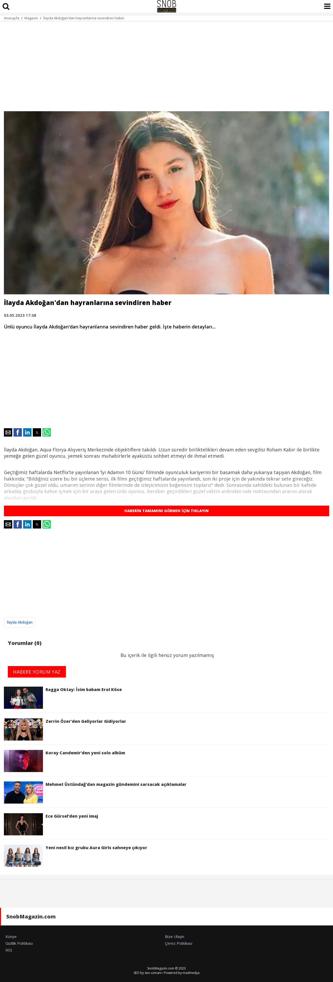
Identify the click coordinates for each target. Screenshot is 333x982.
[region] (166, 63)
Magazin (31, 18)
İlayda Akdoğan (20, 622)
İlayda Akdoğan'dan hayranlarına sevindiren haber (83, 18)
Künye (11, 936)
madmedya (191, 973)
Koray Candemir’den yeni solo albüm (64, 761)
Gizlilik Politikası (19, 943)
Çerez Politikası (178, 943)
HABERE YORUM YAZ (37, 672)
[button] (8, 432)
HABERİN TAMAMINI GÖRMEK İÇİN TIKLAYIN (166, 510)
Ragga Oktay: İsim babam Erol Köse (63, 698)
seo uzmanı (153, 973)
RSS (8, 950)
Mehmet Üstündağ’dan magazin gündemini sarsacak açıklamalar (95, 792)
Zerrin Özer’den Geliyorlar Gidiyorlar (65, 729)
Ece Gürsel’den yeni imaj (51, 824)
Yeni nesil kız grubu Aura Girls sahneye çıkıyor (75, 856)
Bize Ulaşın (174, 936)
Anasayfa (11, 18)
